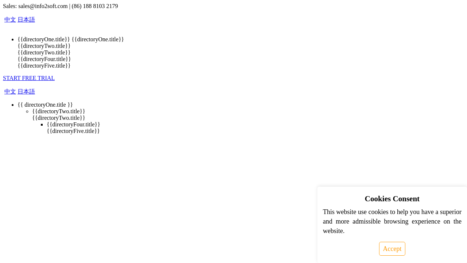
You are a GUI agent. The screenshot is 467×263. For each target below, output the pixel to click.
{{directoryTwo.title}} (44, 46)
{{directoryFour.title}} (44, 59)
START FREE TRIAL (29, 78)
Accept (392, 248)
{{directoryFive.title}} (44, 65)
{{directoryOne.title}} (44, 39)
